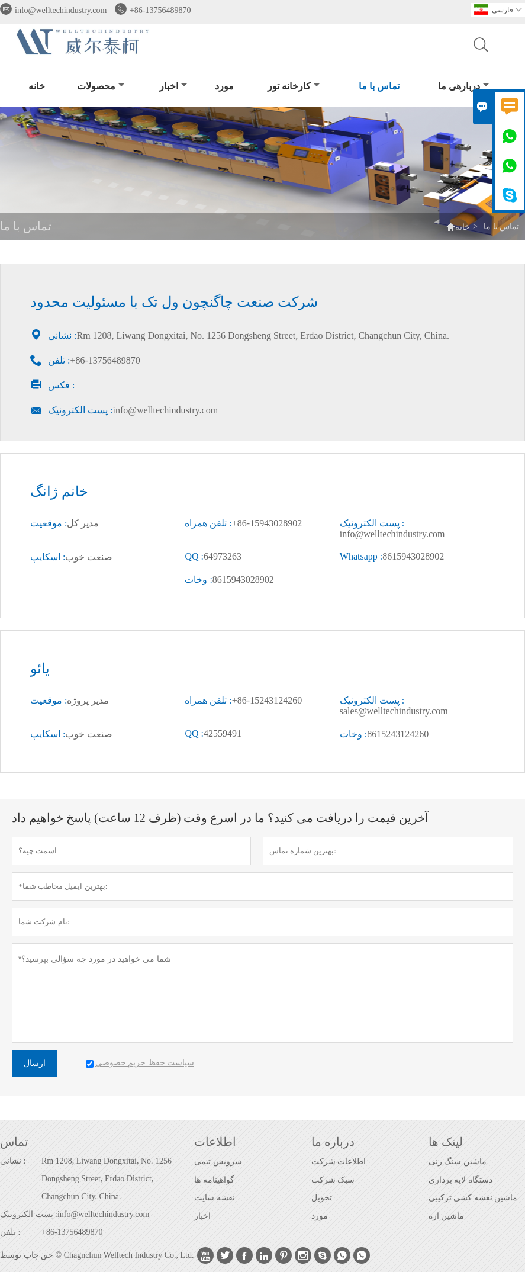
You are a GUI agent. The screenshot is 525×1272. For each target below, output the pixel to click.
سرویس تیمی (218, 1161)
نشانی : (12, 1161)
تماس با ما (379, 86)
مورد (224, 86)
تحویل (321, 1197)
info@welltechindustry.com (61, 10)
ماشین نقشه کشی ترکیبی (473, 1197)
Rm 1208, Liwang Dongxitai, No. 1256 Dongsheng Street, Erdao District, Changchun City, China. (106, 1179)
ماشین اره (447, 1216)
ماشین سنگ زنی (458, 1161)
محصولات (100, 86)
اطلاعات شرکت (338, 1161)
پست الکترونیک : (28, 1214)
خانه (36, 86)
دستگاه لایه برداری (460, 1179)
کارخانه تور (294, 86)
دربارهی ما (463, 86)
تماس (14, 1141)
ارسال (35, 1063)
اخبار (173, 86)
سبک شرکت (333, 1179)
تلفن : (10, 1232)
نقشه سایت (214, 1197)
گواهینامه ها (214, 1179)
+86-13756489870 (160, 10)
